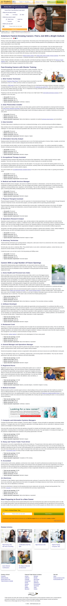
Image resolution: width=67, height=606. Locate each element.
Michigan (36, 576)
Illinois (26, 586)
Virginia (35, 589)
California (27, 578)
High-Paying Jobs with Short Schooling (7, 546)
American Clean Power (12, 81)
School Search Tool (5, 580)
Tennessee (36, 586)
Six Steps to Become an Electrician (24, 567)
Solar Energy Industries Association (11, 109)
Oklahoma (36, 583)
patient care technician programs (17, 291)
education (8, 488)
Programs (27, 2)
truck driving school (11, 451)
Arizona (26, 576)
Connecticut (27, 581)
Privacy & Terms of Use (58, 578)
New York (36, 581)
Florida (26, 583)
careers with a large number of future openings (47, 56)
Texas (35, 588)
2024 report (11, 86)
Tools (21, 2)
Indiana (26, 588)
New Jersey (36, 580)
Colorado (27, 580)
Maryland (27, 589)
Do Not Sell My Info (58, 580)
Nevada (35, 578)
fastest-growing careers (28, 56)
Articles (43, 2)
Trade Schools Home (5, 33)
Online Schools (35, 2)
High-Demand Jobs (40, 545)
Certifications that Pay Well (25, 546)
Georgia (27, 584)
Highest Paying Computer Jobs (56, 546)
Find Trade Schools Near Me (55, 2)
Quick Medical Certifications (6, 567)
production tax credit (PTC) (41, 87)
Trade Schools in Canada (7, 581)
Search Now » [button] (15, 29)
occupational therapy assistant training (22, 170)
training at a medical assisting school (50, 393)
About (54, 576)
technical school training (47, 119)
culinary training (12, 334)
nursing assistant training (34, 291)
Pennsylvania (37, 584)
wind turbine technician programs (51, 93)
